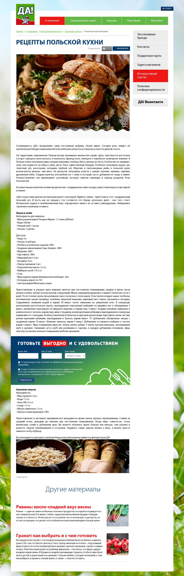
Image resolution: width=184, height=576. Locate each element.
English (167, 9)
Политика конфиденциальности (151, 88)
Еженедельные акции (83, 20)
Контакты (143, 47)
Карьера (112, 20)
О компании (52, 20)
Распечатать (122, 48)
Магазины (157, 20)
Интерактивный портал (147, 76)
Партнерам (133, 20)
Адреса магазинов (148, 65)
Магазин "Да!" (25, 14)
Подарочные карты (149, 56)
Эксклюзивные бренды (146, 36)
